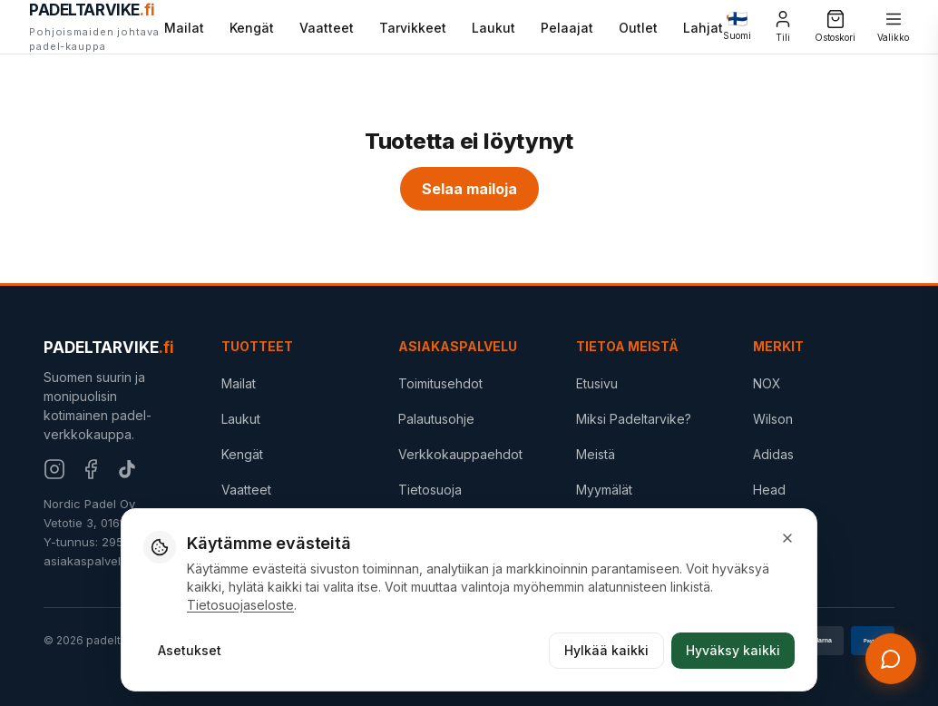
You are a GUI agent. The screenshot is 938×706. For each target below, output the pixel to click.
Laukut (493, 27)
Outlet (638, 27)
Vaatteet (326, 27)
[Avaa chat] (890, 658)
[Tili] (783, 26)
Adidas (773, 454)
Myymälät (604, 489)
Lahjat (703, 25)
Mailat (184, 27)
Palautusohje (436, 419)
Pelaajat (567, 27)
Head (769, 489)
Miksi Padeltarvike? (633, 419)
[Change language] (737, 27)
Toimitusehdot (440, 383)
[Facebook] (91, 469)
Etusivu (597, 383)
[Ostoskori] (835, 26)
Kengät (252, 27)
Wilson (773, 419)
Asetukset (189, 650)
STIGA (771, 524)
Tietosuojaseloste (240, 605)
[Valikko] (893, 26)
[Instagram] (54, 469)
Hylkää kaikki (606, 650)
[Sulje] (787, 538)
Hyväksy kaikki (733, 650)
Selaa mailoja (469, 189)
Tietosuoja (430, 489)
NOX (767, 383)
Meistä (595, 454)
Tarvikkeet (412, 27)
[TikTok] (127, 469)
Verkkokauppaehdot (460, 454)
